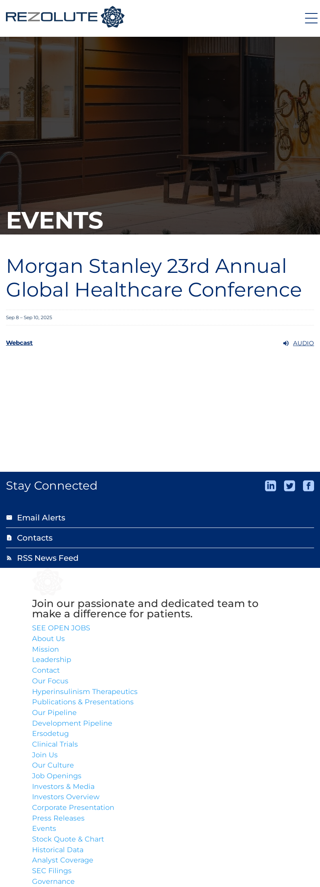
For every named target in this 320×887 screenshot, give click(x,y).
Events (44, 831)
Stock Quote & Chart (68, 842)
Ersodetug (50, 735)
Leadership (52, 660)
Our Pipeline (54, 713)
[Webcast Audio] (160, 343)
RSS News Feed (42, 558)
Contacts (29, 538)
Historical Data (58, 852)
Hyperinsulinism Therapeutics (85, 692)
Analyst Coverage (63, 863)
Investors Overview (66, 799)
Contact (46, 671)
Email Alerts (35, 517)
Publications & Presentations (83, 703)
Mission (45, 649)
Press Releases (58, 820)
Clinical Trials (55, 745)
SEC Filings (52, 874)
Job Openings (56, 778)
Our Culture (53, 767)
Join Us (45, 756)
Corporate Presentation (73, 810)
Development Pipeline (72, 724)
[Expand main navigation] (310, 18)
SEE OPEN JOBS (61, 628)
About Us (48, 639)
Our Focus (50, 681)
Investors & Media (63, 788)
